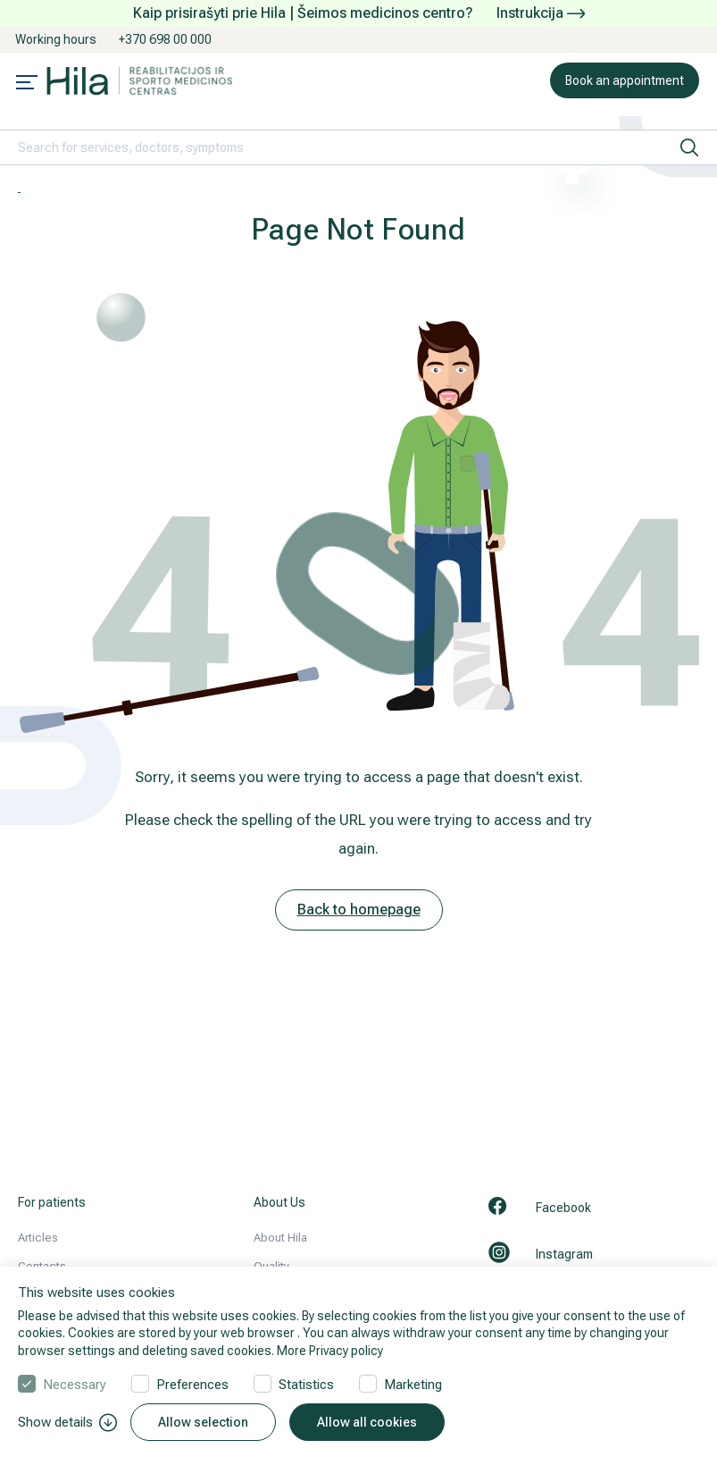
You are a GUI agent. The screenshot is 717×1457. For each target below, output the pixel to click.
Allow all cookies (367, 1422)
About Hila (280, 1237)
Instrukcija (540, 12)
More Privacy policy (330, 1350)
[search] (689, 147)
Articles (38, 1237)
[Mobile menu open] (27, 84)
